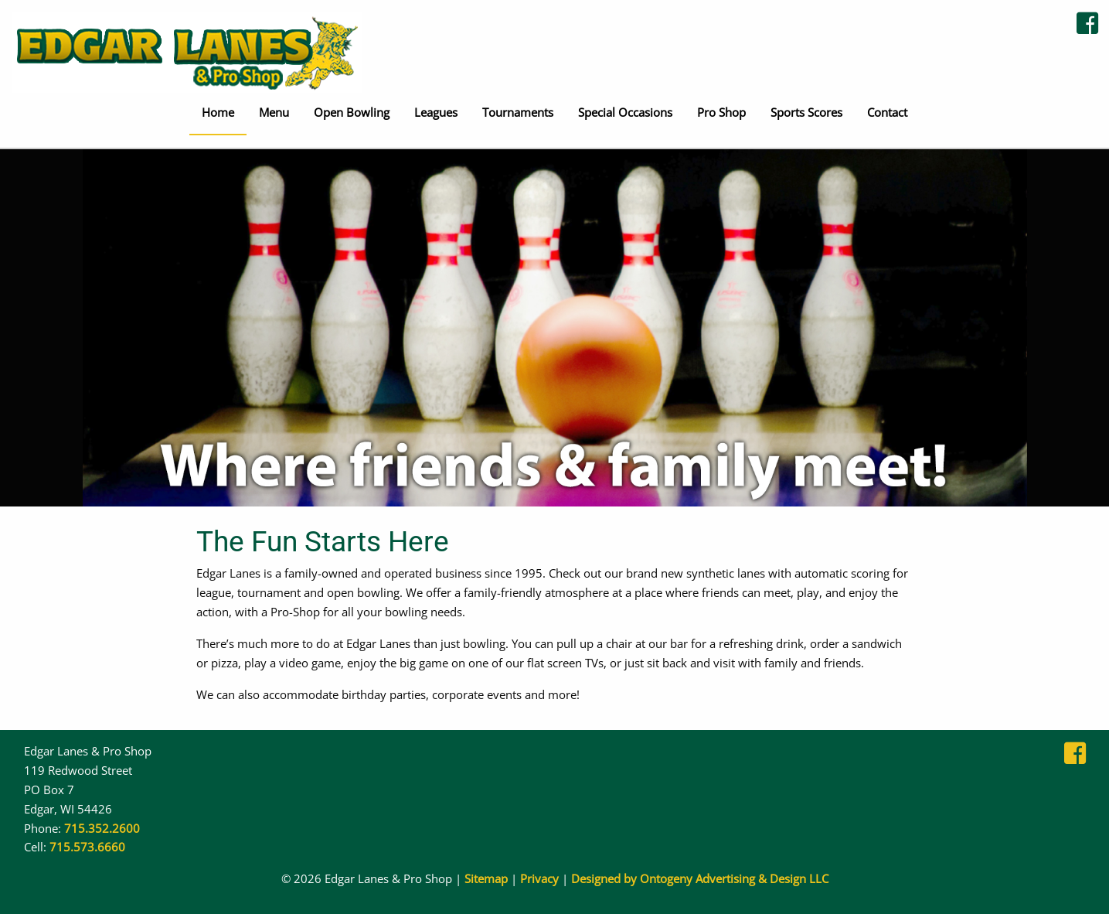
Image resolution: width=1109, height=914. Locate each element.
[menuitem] (218, 114)
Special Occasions (625, 112)
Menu (274, 112)
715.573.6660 (87, 847)
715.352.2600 (102, 828)
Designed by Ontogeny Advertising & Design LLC (699, 879)
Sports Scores (806, 112)
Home (218, 112)
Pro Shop (721, 112)
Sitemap (486, 879)
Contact (887, 112)
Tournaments (517, 112)
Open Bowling (352, 112)
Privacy (539, 879)
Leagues (436, 112)
